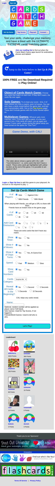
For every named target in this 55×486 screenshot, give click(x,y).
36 (19, 217)
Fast (20, 263)
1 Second (30, 287)
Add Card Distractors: (9, 224)
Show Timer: (10, 238)
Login (4, 182)
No (19, 223)
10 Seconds (37, 291)
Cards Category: (8, 280)
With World (38, 199)
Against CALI (32, 195)
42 (27, 217)
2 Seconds (43, 287)
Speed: (9, 262)
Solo (20, 195)
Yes (19, 238)
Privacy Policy (35, 481)
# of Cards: (10, 213)
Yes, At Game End (34, 253)
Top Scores (38, 108)
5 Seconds (22, 291)
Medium (30, 263)
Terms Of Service (20, 481)
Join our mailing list (24, 50)
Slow (41, 263)
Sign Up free (15, 182)
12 (19, 213)
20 (35, 213)
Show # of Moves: (8, 245)
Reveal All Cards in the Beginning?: (9, 290)
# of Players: (9, 195)
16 (27, 213)
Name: (10, 302)
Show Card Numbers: (8, 271)
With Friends (23, 199)
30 (42, 213)
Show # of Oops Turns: (9, 254)
